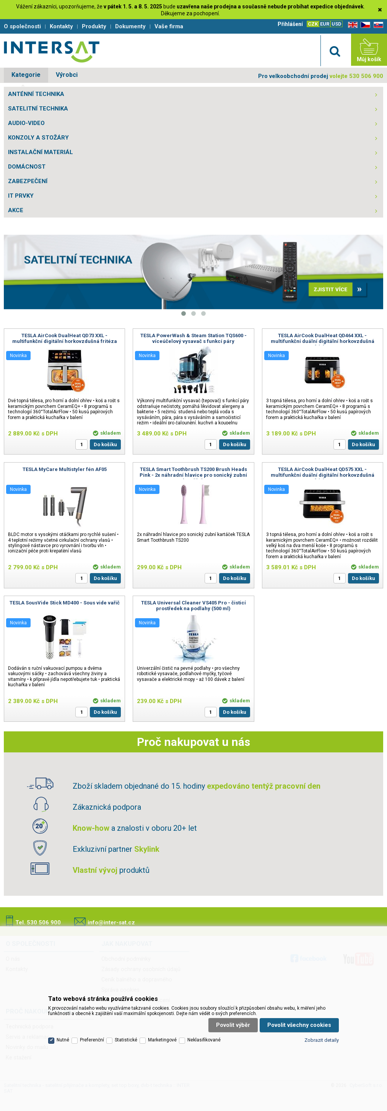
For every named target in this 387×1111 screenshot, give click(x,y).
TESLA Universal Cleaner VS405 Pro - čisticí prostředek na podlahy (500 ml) (193, 605)
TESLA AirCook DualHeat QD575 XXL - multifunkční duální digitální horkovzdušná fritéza (322, 475)
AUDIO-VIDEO (26, 123)
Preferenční (92, 1040)
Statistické (126, 1040)
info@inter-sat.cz (111, 922)
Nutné (63, 1040)
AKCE (15, 210)
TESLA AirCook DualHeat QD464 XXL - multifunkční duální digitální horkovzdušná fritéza (322, 341)
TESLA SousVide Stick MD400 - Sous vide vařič (65, 603)
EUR (324, 24)
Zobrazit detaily (321, 1040)
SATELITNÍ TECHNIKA (38, 108)
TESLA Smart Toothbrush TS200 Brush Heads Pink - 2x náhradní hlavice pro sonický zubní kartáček (193, 475)
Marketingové (162, 1040)
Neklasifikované (204, 1040)
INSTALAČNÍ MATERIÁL (40, 152)
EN (351, 25)
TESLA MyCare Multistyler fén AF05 (65, 469)
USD (336, 24)
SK (377, 25)
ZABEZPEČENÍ (27, 181)
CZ (364, 25)
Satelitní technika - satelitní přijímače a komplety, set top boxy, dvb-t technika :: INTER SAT (51, 51)
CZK (313, 24)
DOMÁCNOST (27, 166)
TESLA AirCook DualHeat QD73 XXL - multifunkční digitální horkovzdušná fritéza (64, 338)
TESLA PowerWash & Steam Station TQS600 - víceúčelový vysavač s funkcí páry (193, 338)
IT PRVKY (21, 195)
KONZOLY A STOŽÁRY (38, 137)
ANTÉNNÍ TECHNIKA (36, 94)
